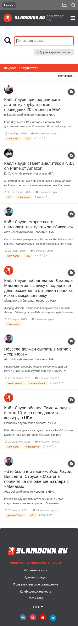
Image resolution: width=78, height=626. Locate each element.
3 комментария (41, 250)
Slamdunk (10, 300)
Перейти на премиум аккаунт (36, 563)
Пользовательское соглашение (35, 584)
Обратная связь (35, 570)
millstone (10, 114)
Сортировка (66, 76)
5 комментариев (47, 192)
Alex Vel (9, 232)
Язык (38, 607)
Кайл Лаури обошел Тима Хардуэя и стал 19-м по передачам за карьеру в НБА (37, 413)
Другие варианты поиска (54, 52)
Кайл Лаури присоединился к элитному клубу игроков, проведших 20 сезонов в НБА (32, 104)
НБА (52, 114)
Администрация (35, 577)
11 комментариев (45, 510)
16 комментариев (44, 133)
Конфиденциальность (35, 591)
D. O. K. (9, 173)
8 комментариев (47, 441)
